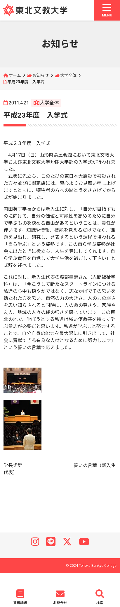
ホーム (15, 75)
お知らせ (40, 75)
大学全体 (68, 75)
